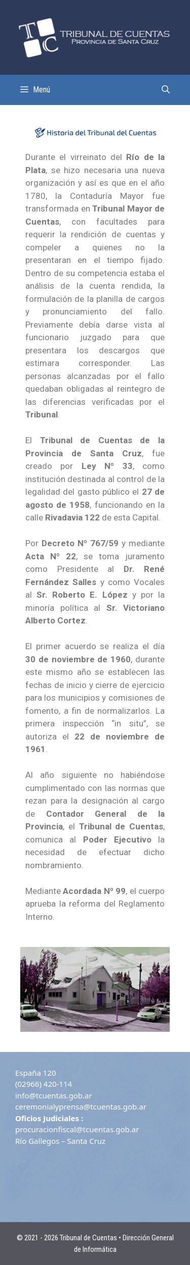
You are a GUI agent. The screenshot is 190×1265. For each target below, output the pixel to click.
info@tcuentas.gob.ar (53, 1095)
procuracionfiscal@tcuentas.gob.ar (77, 1129)
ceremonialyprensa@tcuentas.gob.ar (80, 1106)
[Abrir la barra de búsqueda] (165, 90)
